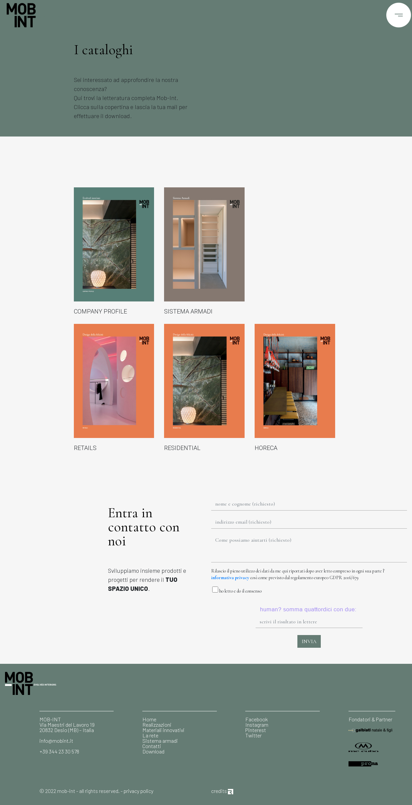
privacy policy (138, 791)
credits (222, 791)
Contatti (151, 746)
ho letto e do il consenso (236, 590)
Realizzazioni (156, 724)
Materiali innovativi (163, 730)
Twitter (253, 735)
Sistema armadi (160, 740)
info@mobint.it (56, 740)
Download (153, 751)
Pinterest (255, 730)
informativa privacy (230, 577)
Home (149, 719)
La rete (150, 735)
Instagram (256, 724)
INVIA (309, 641)
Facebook (256, 719)
